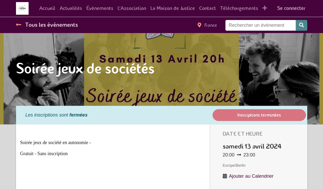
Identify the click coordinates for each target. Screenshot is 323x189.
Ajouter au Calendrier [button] (251, 176)
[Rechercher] (301, 25)
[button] (264, 8)
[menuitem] (47, 8)
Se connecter (291, 8)
